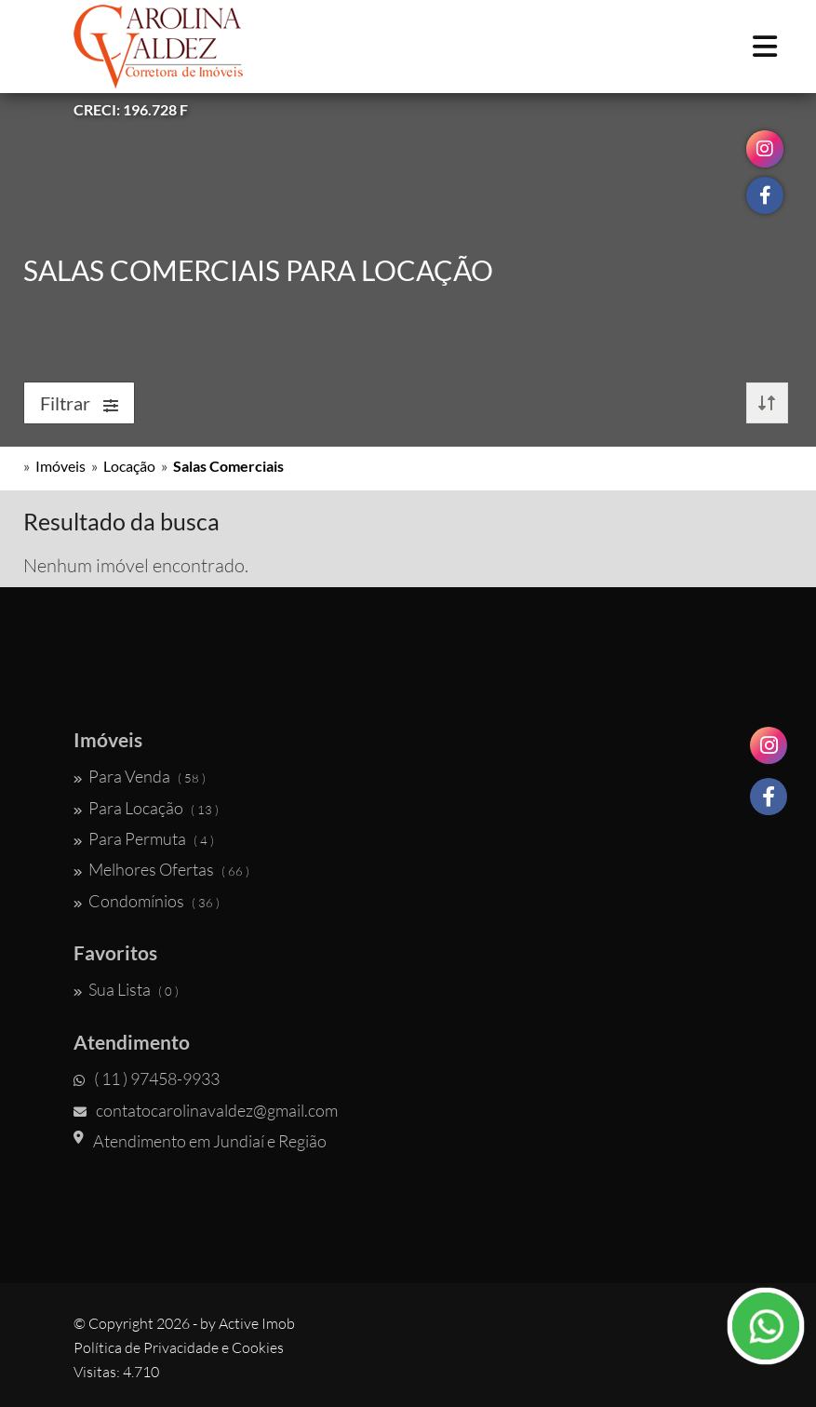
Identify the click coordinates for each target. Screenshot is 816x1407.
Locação (129, 466)
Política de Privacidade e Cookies (179, 1347)
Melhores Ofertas (161, 869)
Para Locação (146, 807)
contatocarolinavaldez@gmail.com (206, 1110)
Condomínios (147, 901)
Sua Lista (126, 989)
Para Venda (140, 776)
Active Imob (257, 1323)
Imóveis (60, 466)
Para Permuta (144, 838)
